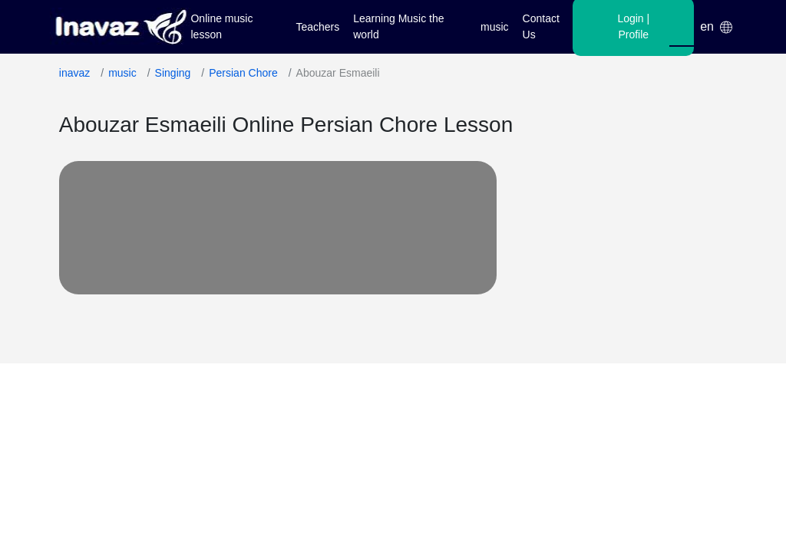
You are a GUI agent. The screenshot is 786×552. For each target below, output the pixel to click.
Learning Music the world (398, 26)
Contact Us (541, 26)
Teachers (317, 27)
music (495, 27)
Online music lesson (221, 26)
